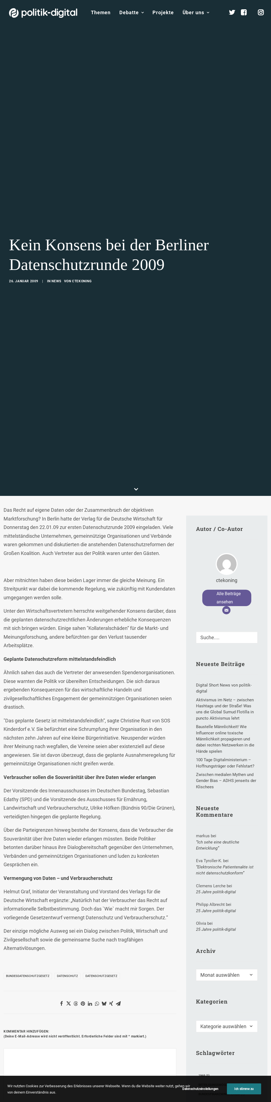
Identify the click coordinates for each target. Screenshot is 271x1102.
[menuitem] (100, 12)
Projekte (163, 12)
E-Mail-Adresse (83, 1060)
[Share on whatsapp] (97, 952)
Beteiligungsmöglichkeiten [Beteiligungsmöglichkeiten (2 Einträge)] (222, 1033)
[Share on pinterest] (82, 952)
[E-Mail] (226, 558)
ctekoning (81, 255)
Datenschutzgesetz (101, 924)
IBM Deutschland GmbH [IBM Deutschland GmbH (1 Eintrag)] (219, 1098)
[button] (251, 584)
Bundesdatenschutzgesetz (28, 924)
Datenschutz (67, 924)
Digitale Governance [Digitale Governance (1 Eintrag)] (217, 1070)
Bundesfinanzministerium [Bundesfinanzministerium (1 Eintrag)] (221, 1042)
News (56, 255)
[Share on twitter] (68, 952)
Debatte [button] (131, 12)
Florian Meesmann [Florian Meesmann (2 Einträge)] (215, 1079)
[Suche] (227, 586)
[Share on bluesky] (104, 952)
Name (12, 1060)
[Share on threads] (75, 952)
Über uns (196, 12)
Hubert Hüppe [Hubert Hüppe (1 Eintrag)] (211, 1089)
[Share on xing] (111, 952)
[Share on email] (118, 952)
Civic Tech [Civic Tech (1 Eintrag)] (208, 1061)
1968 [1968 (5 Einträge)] (204, 1024)
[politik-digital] (43, 13)
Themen (101, 12)
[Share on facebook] (61, 952)
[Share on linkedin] (90, 952)
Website (132, 1060)
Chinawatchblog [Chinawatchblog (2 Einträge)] (214, 1052)
